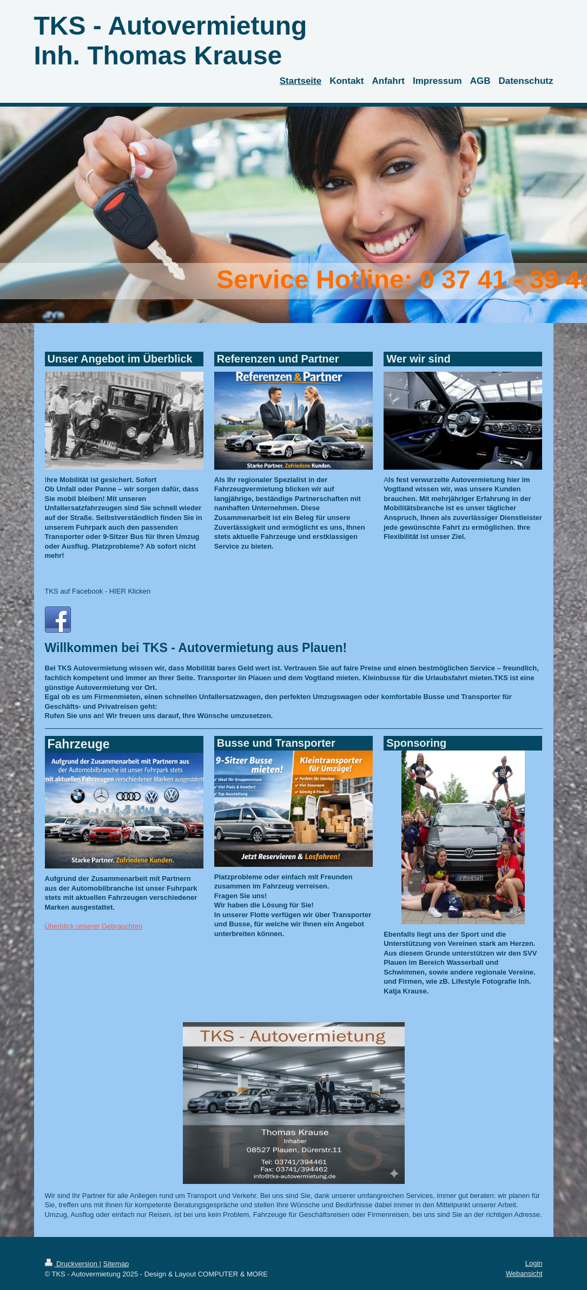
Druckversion (72, 1264)
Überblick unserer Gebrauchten (94, 926)
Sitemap (116, 1264)
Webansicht (524, 1273)
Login (534, 1263)
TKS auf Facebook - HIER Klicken (98, 591)
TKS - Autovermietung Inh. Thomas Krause (170, 40)
